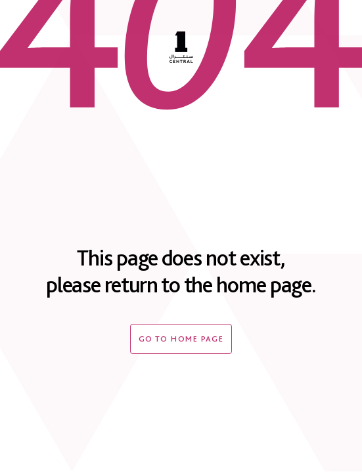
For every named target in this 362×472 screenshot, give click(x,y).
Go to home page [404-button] (181, 339)
